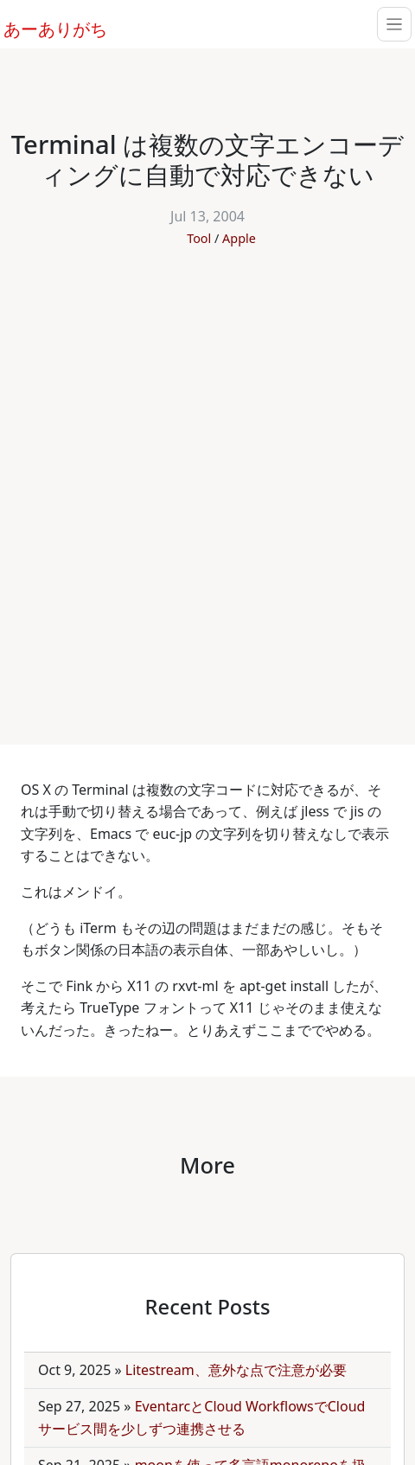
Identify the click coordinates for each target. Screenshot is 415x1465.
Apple (239, 238)
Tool (199, 238)
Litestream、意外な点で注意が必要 (236, 1369)
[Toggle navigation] (394, 24)
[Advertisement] (207, 486)
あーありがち (45, 26)
